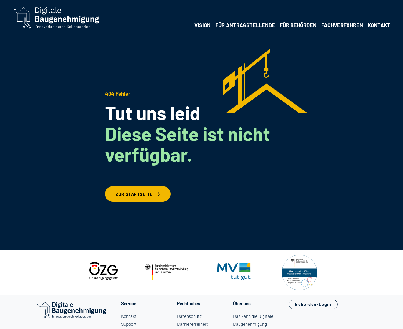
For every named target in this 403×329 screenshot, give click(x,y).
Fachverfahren (342, 25)
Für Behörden (298, 25)
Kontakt (379, 25)
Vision (202, 25)
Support (129, 324)
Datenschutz (189, 316)
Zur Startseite (134, 194)
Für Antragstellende (245, 25)
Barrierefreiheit (192, 324)
